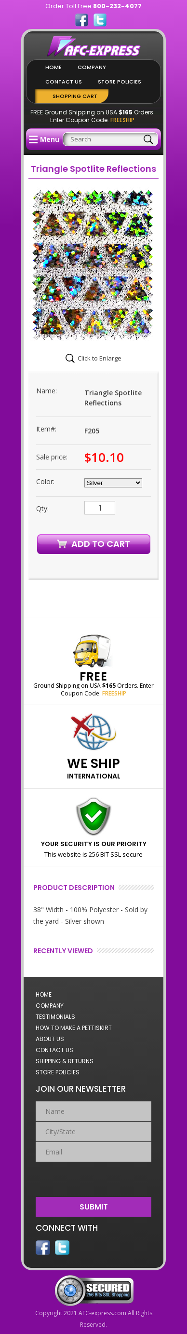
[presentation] (94, 1177)
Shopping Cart (75, 96)
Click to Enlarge (99, 358)
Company (92, 67)
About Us (50, 1039)
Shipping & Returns (65, 1061)
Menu (44, 139)
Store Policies (119, 81)
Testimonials (55, 1017)
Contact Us (63, 81)
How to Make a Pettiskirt (74, 1028)
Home (53, 67)
